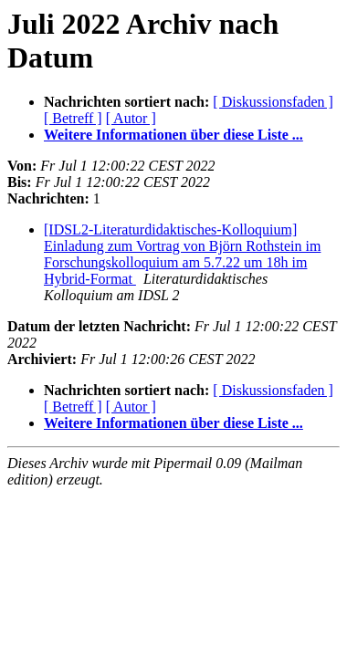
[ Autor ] (131, 118)
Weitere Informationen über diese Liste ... (173, 134)
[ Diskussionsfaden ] (273, 102)
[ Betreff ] (73, 118)
